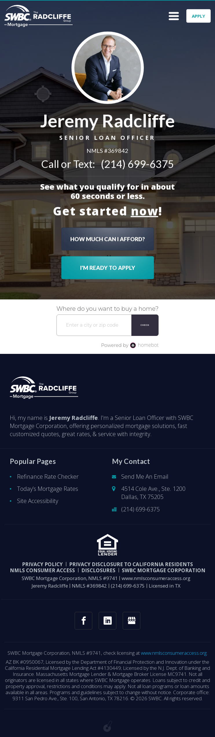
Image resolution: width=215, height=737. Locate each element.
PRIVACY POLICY (42, 564)
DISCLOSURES (98, 570)
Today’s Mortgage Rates (47, 489)
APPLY (198, 16)
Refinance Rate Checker (48, 476)
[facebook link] (83, 621)
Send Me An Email (144, 476)
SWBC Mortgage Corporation (163, 570)
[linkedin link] (107, 621)
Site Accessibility (37, 501)
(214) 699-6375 (137, 163)
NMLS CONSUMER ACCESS (42, 570)
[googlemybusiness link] (131, 621)
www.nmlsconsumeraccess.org (156, 578)
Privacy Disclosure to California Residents (131, 564)
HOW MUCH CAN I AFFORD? (107, 238)
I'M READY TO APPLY (107, 266)
